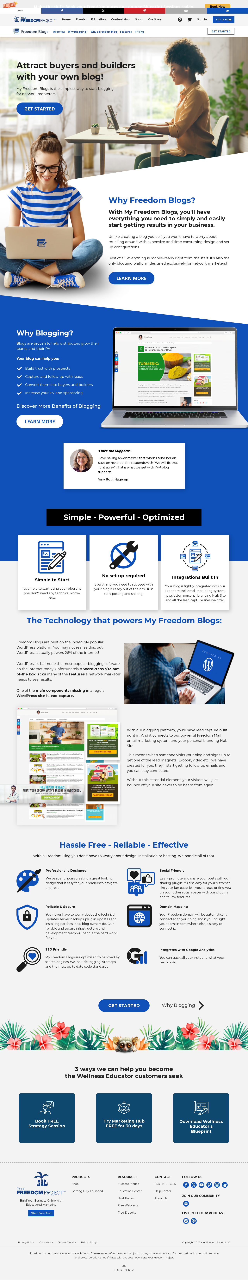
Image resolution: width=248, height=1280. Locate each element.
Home (66, 19)
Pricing (139, 31)
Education (98, 19)
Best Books (125, 1198)
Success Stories (128, 1184)
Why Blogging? (78, 31)
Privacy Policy (26, 1242)
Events (81, 19)
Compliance (46, 1242)
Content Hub (120, 19)
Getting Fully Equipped (87, 1191)
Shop (139, 19)
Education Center (130, 1191)
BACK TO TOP (124, 1268)
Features (126, 31)
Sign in (202, 19)
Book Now (217, 6)
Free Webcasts (128, 1205)
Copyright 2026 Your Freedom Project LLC (206, 1242)
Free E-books (127, 1213)
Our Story (155, 19)
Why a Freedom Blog (104, 31)
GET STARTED (221, 31)
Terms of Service (67, 1242)
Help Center (163, 1191)
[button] (124, 6)
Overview (59, 31)
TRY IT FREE (224, 19)
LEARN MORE (131, 278)
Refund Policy (89, 1242)
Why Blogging (184, 1006)
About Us (161, 1198)
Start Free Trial (41, 1213)
